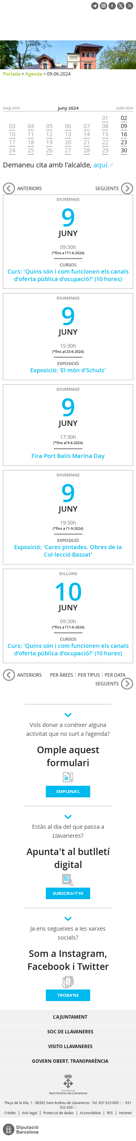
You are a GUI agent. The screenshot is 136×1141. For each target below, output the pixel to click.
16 (124, 134)
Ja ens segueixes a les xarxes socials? (68, 933)
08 (105, 126)
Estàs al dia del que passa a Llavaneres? (68, 831)
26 (49, 150)
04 (31, 126)
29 (105, 150)
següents (107, 188)
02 (124, 118)
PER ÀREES (61, 675)
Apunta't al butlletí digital (68, 858)
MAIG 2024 (11, 108)
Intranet (125, 1112)
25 (31, 150)
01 (105, 118)
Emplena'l (68, 791)
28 (87, 150)
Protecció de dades (58, 1112)
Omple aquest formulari (68, 756)
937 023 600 (108, 1102)
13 (68, 134)
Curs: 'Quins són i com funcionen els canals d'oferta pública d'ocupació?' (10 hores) (68, 275)
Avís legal (29, 1112)
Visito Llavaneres (70, 1046)
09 (124, 126)
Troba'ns (68, 995)
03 (12, 126)
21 (87, 142)
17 (12, 142)
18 (31, 142)
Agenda (33, 74)
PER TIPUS (89, 675)
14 (87, 134)
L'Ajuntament (70, 1017)
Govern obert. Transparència (70, 1061)
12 (49, 134)
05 (49, 126)
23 (124, 142)
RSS (110, 1112)
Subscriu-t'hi (68, 893)
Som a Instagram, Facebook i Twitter (68, 960)
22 (105, 142)
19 (49, 142)
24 (12, 150)
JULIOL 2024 (124, 108)
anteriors (29, 188)
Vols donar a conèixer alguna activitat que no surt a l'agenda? (68, 729)
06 (68, 126)
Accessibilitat (90, 1112)
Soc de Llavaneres (70, 1031)
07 (87, 126)
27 (68, 150)
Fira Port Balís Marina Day (68, 456)
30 (124, 150)
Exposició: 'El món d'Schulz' (68, 370)
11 (31, 134)
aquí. (101, 164)
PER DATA (115, 675)
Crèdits (10, 1112)
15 (105, 134)
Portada (11, 74)
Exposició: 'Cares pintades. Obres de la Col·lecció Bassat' (68, 550)
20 (68, 142)
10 (12, 134)
